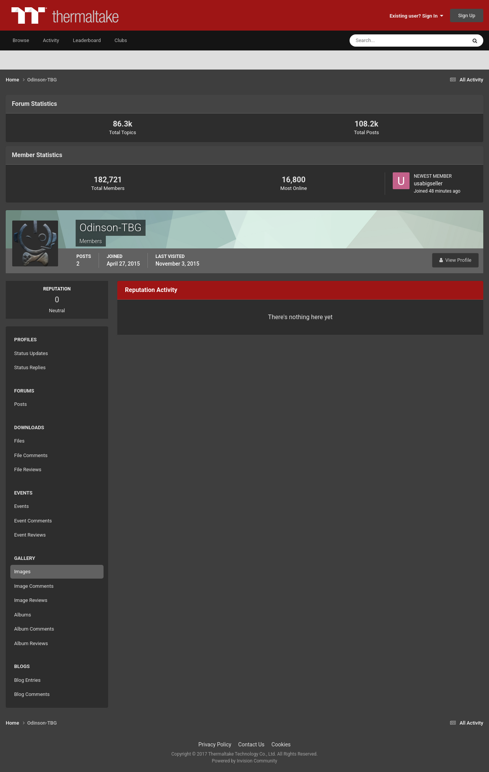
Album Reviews (31, 643)
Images (22, 571)
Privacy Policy (214, 744)
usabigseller (428, 183)
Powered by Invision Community (244, 761)
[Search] (385, 40)
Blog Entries (27, 680)
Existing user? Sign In (416, 16)
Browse (21, 40)
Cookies (281, 744)
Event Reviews (30, 535)
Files (19, 441)
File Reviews (27, 469)
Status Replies (30, 367)
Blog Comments (32, 694)
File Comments (30, 455)
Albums (22, 615)
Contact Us (251, 744)
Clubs (121, 40)
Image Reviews (30, 600)
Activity (51, 40)
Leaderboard (87, 40)
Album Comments (34, 629)
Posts (20, 404)
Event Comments (33, 521)
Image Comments (33, 586)
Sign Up (466, 15)
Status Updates (31, 353)
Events (21, 506)
